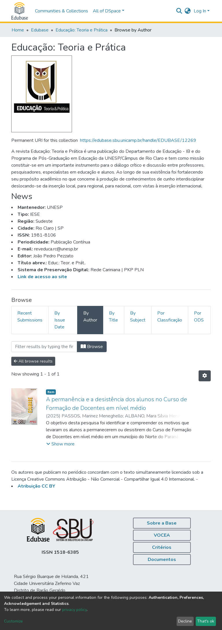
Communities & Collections (61, 11)
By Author (90, 316)
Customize (13, 621)
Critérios (161, 547)
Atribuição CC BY (36, 486)
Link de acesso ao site (42, 277)
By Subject (137, 316)
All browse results (33, 361)
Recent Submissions (29, 316)
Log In (200, 11)
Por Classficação (169, 316)
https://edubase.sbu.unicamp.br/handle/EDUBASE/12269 (138, 140)
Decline (185, 621)
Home (18, 30)
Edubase (40, 30)
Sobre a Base (162, 523)
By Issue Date (59, 320)
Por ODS (199, 316)
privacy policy (74, 609)
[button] (188, 11)
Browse (92, 346)
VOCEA (162, 535)
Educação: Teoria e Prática (82, 30)
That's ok (205, 621)
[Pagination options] (205, 375)
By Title (113, 316)
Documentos (162, 559)
